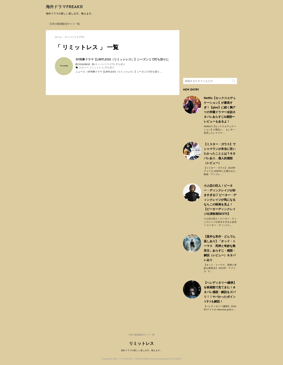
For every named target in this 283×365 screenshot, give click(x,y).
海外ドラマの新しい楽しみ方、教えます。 (141, 350)
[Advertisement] (210, 52)
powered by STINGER (170, 359)
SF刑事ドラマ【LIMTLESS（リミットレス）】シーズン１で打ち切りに (122, 59)
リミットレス (97, 67)
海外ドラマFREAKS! (64, 7)
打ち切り (120, 64)
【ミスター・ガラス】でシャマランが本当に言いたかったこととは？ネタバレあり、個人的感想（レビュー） (220, 153)
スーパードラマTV (104, 64)
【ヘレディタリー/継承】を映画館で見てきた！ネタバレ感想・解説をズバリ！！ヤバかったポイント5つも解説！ (220, 292)
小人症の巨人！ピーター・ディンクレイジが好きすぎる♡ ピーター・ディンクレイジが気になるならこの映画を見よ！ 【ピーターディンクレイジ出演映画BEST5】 (220, 199)
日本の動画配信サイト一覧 (64, 23)
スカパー (83, 67)
